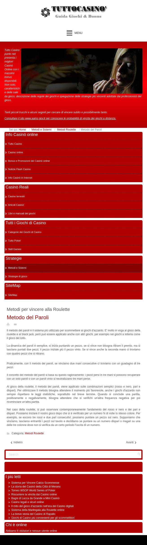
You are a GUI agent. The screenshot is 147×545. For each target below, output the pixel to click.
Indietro (16, 442)
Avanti (131, 442)
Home (22, 129)
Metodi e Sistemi (41, 129)
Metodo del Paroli (28, 317)
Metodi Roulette (66, 129)
